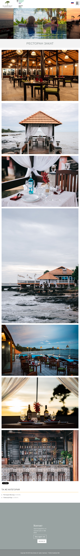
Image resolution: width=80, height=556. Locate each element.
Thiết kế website (52, 553)
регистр (42, 543)
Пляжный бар (7, 497)
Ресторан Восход (8, 495)
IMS (58, 553)
